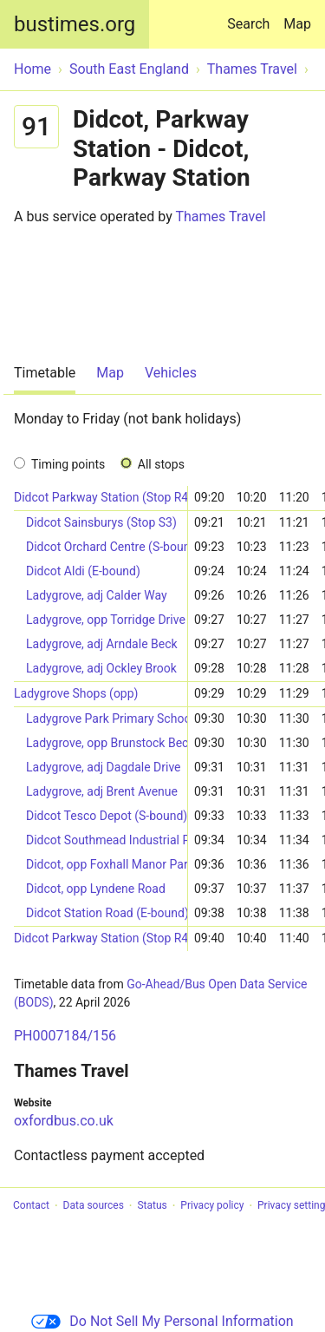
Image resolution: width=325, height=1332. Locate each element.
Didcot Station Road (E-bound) (106, 913)
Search (251, 16)
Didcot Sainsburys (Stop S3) (101, 522)
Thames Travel (220, 216)
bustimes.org (74, 24)
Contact (31, 1206)
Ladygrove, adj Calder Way (96, 595)
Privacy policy (212, 1206)
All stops (161, 464)
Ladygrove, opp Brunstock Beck (106, 743)
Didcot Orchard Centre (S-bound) (106, 547)
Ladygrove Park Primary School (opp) (106, 718)
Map (297, 24)
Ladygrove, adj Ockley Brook (101, 668)
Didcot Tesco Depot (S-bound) (106, 816)
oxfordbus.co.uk (64, 1120)
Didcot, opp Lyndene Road (96, 889)
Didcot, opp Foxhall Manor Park (106, 864)
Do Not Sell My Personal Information (162, 1321)
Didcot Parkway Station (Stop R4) (100, 497)
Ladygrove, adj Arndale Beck (102, 644)
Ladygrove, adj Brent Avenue (102, 791)
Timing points (68, 464)
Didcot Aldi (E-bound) (83, 571)
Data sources (93, 1206)
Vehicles (171, 372)
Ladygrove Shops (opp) (76, 693)
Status (151, 1206)
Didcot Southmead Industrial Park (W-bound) (106, 840)
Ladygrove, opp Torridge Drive (105, 620)
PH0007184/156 (65, 1035)
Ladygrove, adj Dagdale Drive (103, 767)
